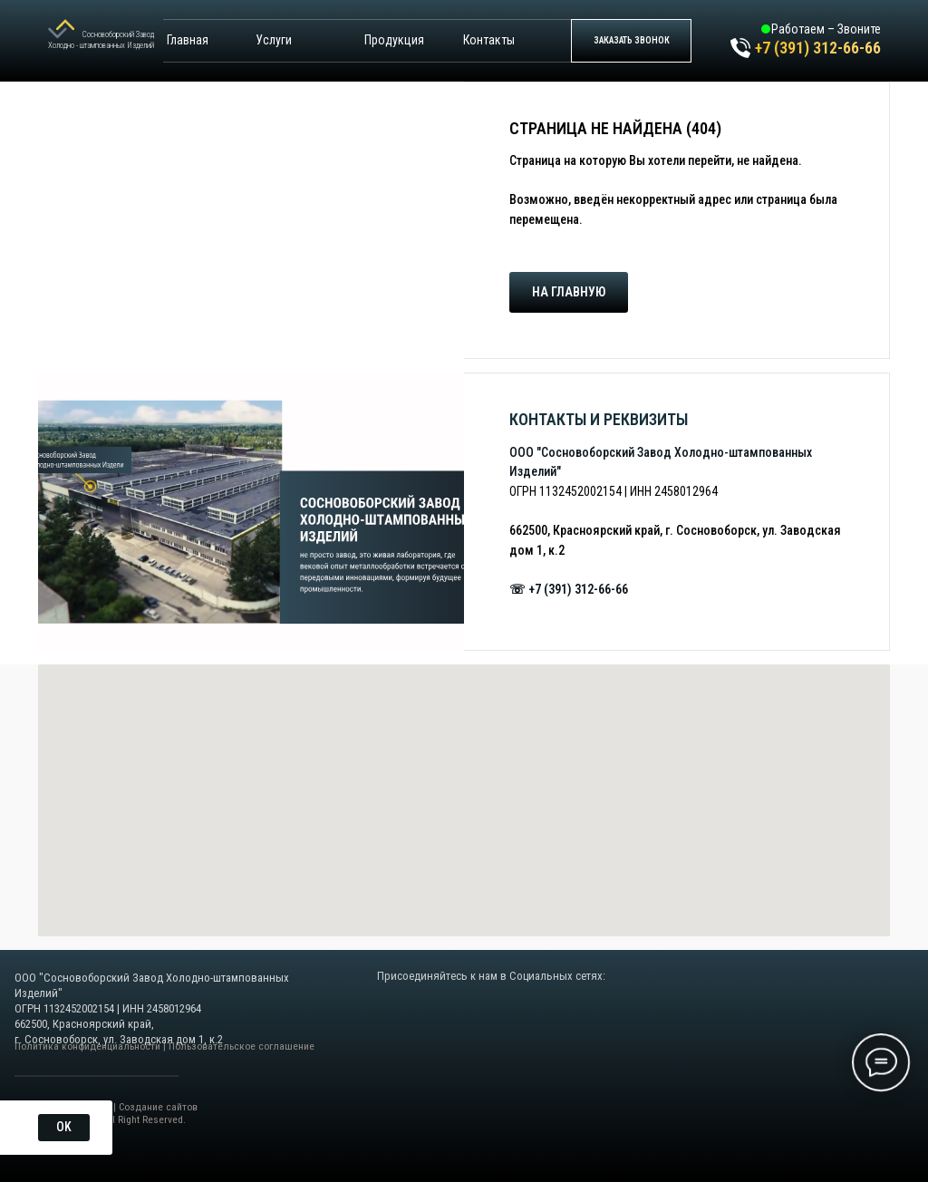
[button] (631, 41)
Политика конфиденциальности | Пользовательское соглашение (164, 1046)
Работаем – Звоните (826, 29)
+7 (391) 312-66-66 (818, 47)
